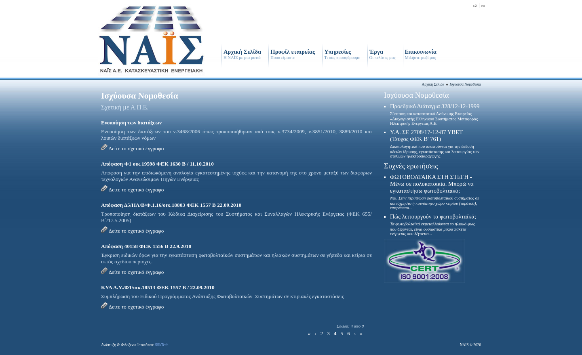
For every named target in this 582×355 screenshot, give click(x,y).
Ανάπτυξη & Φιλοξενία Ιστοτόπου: (135, 345)
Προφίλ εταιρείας (292, 54)
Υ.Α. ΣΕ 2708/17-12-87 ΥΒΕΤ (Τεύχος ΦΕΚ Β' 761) (434, 143)
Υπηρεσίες (342, 54)
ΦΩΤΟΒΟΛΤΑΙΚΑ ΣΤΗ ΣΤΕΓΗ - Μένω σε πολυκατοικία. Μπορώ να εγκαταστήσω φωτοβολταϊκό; (434, 192)
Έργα (382, 54)
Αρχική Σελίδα (242, 54)
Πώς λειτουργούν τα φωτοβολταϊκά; (433, 224)
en (483, 5)
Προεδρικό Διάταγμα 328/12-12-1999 (435, 114)
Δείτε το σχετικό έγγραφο (136, 148)
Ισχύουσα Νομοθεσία (416, 95)
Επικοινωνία (420, 54)
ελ (475, 5)
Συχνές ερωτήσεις (411, 166)
